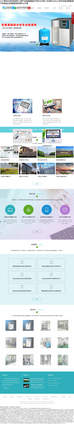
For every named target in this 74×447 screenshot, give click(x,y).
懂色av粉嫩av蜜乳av (20, 421)
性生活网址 (39, 420)
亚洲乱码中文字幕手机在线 (66, 414)
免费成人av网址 (10, 420)
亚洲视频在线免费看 (18, 413)
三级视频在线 (5, 412)
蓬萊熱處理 (30, 398)
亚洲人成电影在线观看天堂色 (57, 421)
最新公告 (26, 375)
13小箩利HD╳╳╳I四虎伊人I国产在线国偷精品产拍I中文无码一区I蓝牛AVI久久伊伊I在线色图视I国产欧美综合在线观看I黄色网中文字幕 (25, 408)
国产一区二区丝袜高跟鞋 (27, 413)
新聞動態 (47, 8)
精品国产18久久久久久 (6, 410)
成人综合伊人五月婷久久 (60, 418)
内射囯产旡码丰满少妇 (46, 413)
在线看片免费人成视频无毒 (19, 423)
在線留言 (68, 8)
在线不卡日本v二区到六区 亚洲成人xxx (46, 412)
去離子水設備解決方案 (28, 217)
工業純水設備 (17, 115)
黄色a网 (50, 416)
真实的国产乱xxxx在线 (41, 418)
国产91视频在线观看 (12, 412)
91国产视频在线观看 (68, 420)
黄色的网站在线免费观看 (56, 413)
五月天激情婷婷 (24, 414)
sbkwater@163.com (56, 383)
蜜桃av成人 (34, 414)
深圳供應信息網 (46, 398)
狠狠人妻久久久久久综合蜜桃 (18, 418)
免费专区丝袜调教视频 (61, 415)
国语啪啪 (54, 410)
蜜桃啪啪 (63, 419)
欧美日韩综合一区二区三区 (12, 409)
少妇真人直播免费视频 (15, 410)
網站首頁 (18, 8)
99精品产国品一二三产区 (19, 420)
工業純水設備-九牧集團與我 (36, 384)
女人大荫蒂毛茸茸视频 (50, 420)
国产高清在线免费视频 (68, 421)
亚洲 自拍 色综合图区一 (37, 413)
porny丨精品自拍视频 (58, 412)
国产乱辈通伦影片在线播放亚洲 (37, 419)
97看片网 (70, 412)
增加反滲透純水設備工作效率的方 (51, 266)
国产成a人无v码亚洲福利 (11, 415)
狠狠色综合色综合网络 (52, 423)
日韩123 (65, 409)
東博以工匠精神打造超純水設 (37, 378)
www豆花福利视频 (30, 416)
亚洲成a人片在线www (20, 415)
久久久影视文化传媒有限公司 (30, 418)
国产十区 (11, 413)
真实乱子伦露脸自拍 (60, 410)
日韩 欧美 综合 (68, 418)
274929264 (54, 380)
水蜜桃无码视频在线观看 (49, 419)
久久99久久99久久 (28, 421)
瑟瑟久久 (5, 420)
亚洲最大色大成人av (61, 423)
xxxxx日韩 (43, 420)
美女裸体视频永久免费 (59, 420)
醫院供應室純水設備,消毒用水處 (22, 266)
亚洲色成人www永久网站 (68, 416)
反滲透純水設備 (46, 145)
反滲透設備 (11, 396)
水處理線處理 (63, 396)
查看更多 (37, 183)
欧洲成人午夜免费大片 (21, 412)
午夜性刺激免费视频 (11, 421)
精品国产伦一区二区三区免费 (42, 414)
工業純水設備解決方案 (10, 217)
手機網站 (69, 6)
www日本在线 (46, 416)
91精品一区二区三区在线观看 (15, 414)
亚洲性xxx (61, 409)
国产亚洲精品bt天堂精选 (30, 415)
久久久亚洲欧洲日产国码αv (67, 413)
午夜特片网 (69, 415)
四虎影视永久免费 (35, 421)
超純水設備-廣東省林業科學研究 (22, 291)
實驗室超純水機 (17, 145)
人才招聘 (54, 8)
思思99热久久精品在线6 (52, 415)
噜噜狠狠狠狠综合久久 (50, 418)
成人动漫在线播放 (57, 419)
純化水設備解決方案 (65, 217)
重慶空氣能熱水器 (54, 396)
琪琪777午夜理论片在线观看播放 (26, 410)
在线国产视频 (68, 419)
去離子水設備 (46, 115)
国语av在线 (28, 419)
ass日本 (29, 414)
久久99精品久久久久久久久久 (54, 414)
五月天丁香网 (38, 409)
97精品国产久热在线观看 (58, 416)
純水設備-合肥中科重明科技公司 (51, 278)
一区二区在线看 (23, 416)
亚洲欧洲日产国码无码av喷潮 (45, 421)
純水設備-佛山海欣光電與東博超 (22, 278)
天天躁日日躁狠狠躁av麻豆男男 (53, 409)
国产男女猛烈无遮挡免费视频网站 (45, 410)
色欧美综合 (44, 409)
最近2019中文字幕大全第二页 (32, 412)
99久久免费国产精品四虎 (42, 423)
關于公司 (26, 8)
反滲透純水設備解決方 (46, 217)
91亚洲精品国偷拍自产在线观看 (31, 423)
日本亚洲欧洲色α (21, 409)
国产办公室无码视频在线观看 (41, 415)
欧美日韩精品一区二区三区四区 (6, 418)
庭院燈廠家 (37, 398)
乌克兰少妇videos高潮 (38, 416)
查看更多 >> (6, 387)
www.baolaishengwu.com (31, 401)
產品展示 (33, 8)
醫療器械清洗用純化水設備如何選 (51, 291)
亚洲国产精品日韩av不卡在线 (13, 416)
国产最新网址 (65, 412)
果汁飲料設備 (45, 396)
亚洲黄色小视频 (11, 419)
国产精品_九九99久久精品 (20, 419)
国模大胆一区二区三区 (8, 423)
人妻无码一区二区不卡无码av (30, 420)
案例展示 (40, 8)
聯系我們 (61, 8)
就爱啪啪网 (36, 410)
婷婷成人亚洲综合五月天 (30, 409)
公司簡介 (4, 375)
